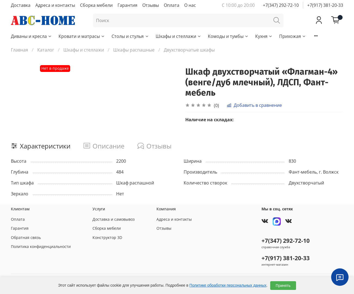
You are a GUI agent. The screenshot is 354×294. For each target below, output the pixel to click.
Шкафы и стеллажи (178, 36)
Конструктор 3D (107, 237)
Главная (19, 50)
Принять (283, 285)
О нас (190, 5)
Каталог (45, 50)
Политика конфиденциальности (41, 246)
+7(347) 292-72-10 (281, 5)
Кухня (264, 36)
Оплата (171, 5)
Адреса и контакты (55, 5)
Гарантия (127, 5)
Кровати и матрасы (82, 36)
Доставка (20, 5)
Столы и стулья (130, 36)
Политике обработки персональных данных (227, 285)
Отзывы (150, 5)
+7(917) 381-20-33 (325, 5)
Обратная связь (26, 237)
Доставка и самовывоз (114, 219)
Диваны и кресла (31, 36)
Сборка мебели (96, 5)
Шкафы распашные (134, 50)
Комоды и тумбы (228, 36)
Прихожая (292, 36)
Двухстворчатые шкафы (189, 50)
